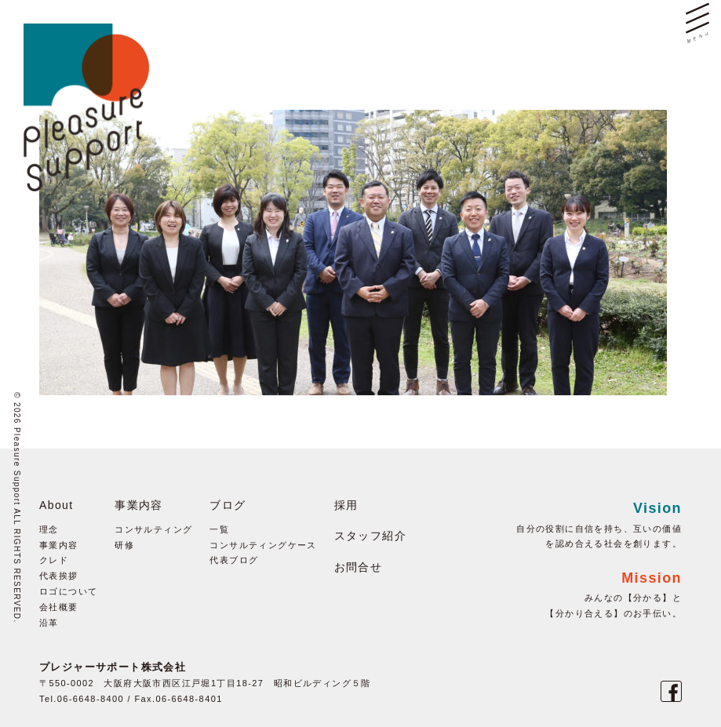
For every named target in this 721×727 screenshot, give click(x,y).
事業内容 (58, 545)
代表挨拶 (58, 575)
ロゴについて (68, 591)
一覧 (219, 529)
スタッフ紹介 (370, 535)
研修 (124, 545)
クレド (53, 560)
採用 (346, 505)
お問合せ (358, 567)
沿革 (49, 622)
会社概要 (58, 607)
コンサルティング (153, 529)
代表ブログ (233, 560)
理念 (49, 529)
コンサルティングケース (262, 545)
